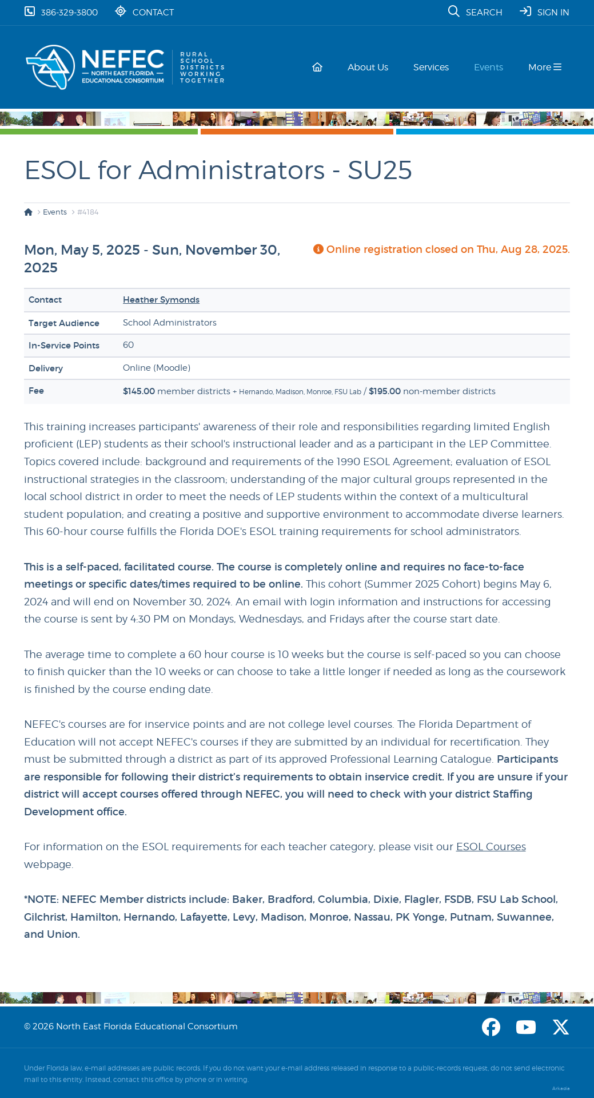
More (544, 67)
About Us (374, 67)
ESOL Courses (491, 847)
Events (490, 67)
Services (435, 67)
